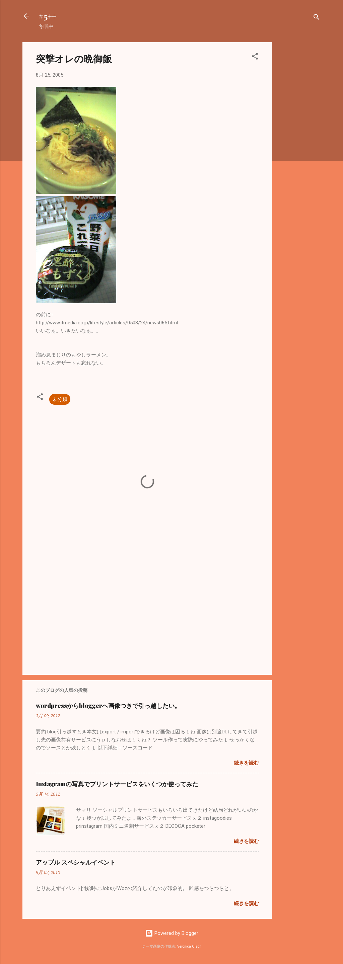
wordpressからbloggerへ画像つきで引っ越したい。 (108, 706)
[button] (255, 57)
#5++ (47, 16)
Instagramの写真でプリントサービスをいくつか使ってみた (117, 784)
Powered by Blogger (171, 933)
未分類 (59, 399)
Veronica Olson (189, 946)
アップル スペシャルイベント (76, 862)
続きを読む (246, 763)
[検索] (317, 18)
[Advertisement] (299, 142)
